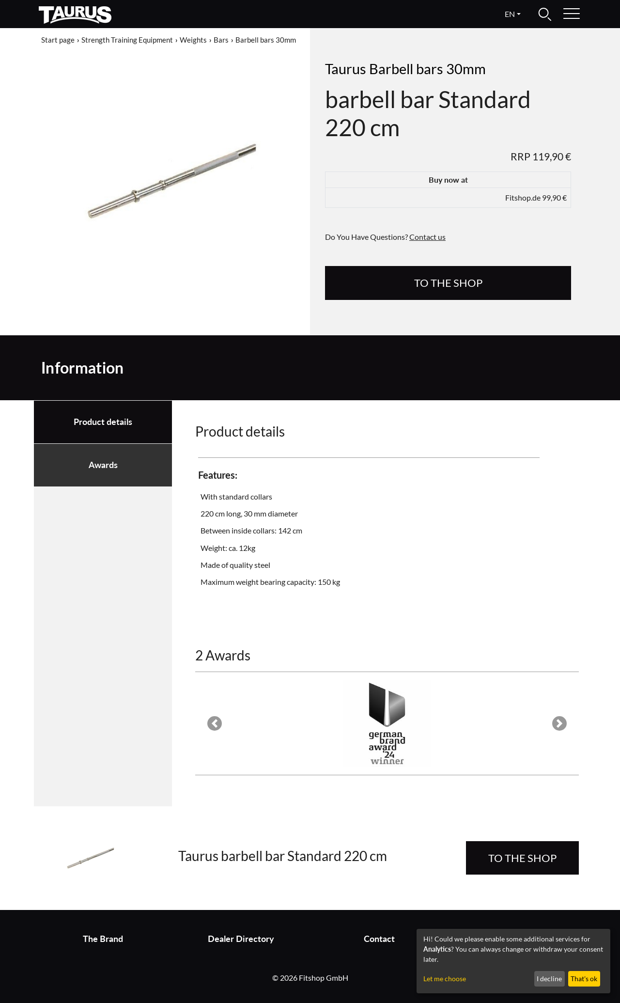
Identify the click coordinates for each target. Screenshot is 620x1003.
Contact (379, 939)
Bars (221, 39)
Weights (193, 39)
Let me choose (444, 978)
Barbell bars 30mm (265, 39)
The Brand (103, 939)
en (510, 13)
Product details (103, 422)
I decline (549, 978)
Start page (58, 39)
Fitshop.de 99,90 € (536, 197)
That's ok (584, 978)
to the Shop (448, 282)
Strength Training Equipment (127, 39)
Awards (103, 465)
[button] (214, 723)
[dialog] (513, 961)
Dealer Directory (241, 939)
